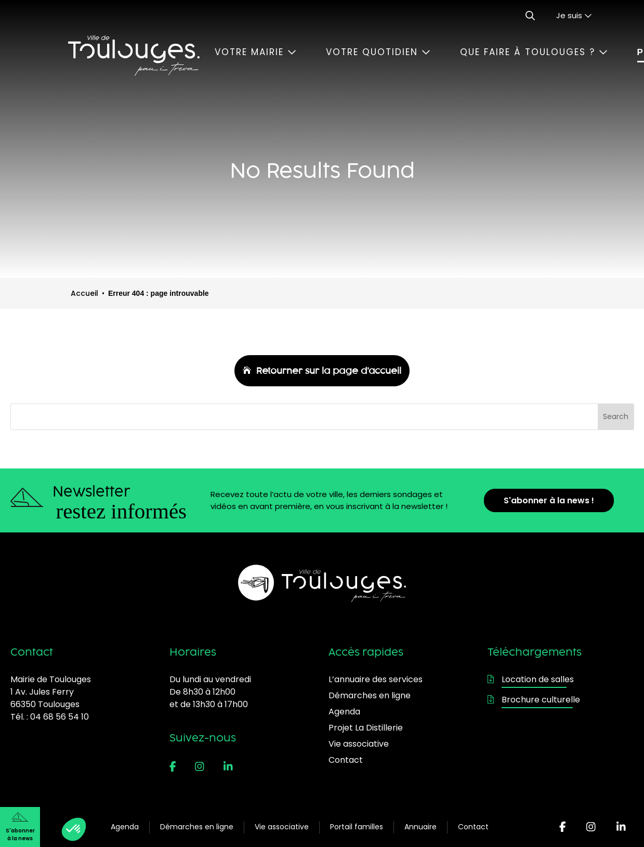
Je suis (574, 15)
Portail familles (356, 827)
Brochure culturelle (534, 700)
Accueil (84, 293)
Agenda (125, 827)
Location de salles (531, 679)
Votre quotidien (378, 52)
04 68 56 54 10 (59, 717)
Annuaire (420, 827)
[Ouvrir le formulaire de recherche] (530, 15)
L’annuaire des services (375, 679)
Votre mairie (255, 52)
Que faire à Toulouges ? (534, 52)
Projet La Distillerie (365, 728)
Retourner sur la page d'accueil (328, 371)
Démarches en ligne (196, 827)
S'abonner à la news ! (549, 500)
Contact (473, 827)
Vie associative (282, 827)
